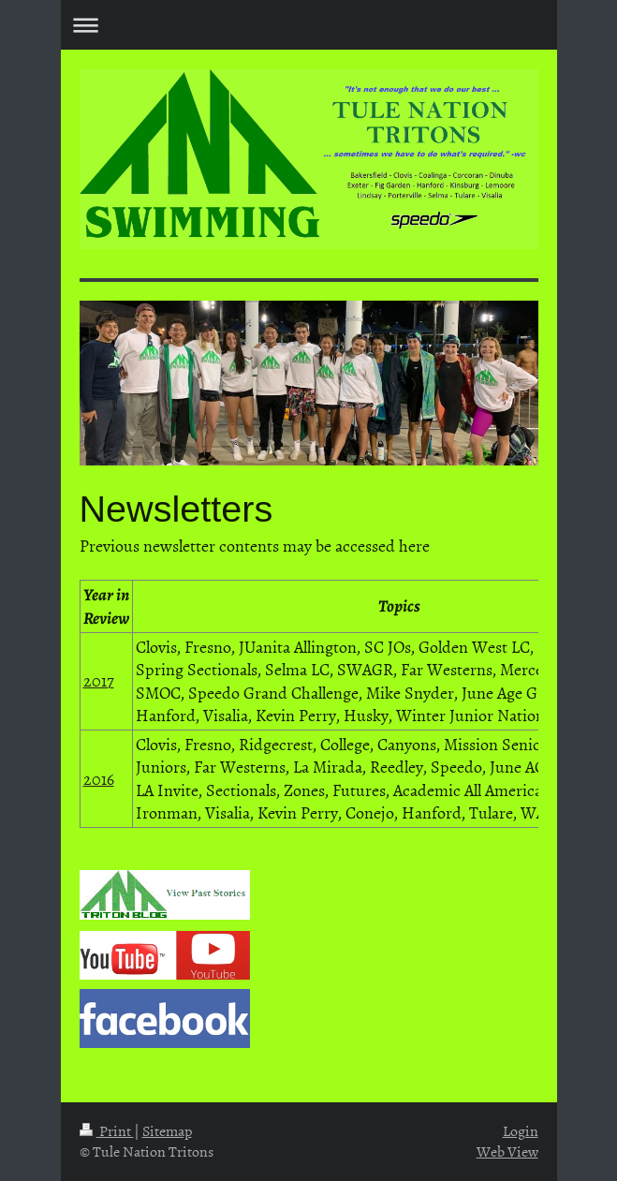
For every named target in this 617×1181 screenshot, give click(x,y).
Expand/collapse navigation (309, 25)
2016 (98, 778)
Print (107, 1130)
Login (520, 1130)
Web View (507, 1151)
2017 (98, 680)
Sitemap (167, 1130)
